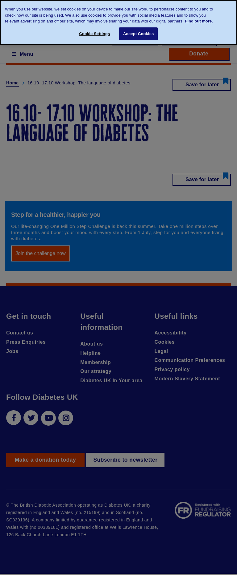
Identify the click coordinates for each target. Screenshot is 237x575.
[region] (118, 22)
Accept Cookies (138, 33)
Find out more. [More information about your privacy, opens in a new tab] (199, 21)
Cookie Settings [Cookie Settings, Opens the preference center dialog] (94, 33)
